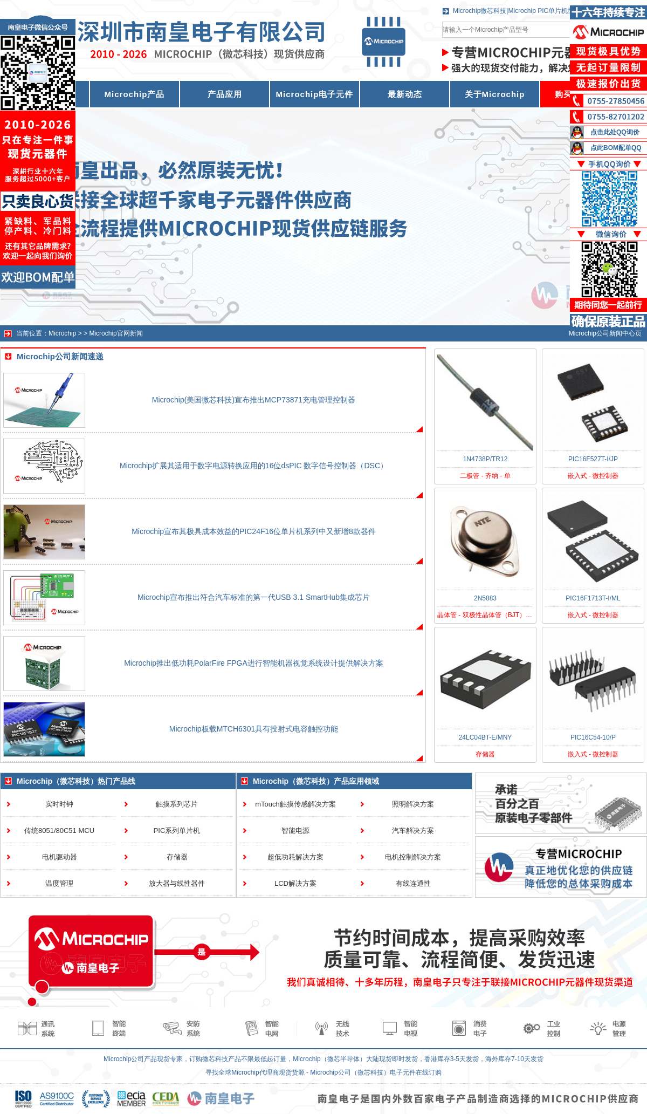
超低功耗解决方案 (295, 857)
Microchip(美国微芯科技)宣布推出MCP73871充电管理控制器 (253, 399)
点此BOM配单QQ (616, 148)
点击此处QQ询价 (614, 132)
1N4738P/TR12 (485, 459)
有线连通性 (413, 883)
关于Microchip (495, 94)
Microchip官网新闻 (115, 333)
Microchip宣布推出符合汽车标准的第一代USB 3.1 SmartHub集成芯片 (253, 597)
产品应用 (225, 94)
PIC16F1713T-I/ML (593, 598)
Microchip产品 (135, 94)
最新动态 (405, 94)
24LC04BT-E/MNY (485, 737)
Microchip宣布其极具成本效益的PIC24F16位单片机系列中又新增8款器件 (254, 531)
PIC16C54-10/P (593, 737)
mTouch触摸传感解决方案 (295, 804)
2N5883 (485, 598)
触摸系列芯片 (177, 804)
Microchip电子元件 (315, 94)
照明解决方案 (413, 804)
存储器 (177, 857)
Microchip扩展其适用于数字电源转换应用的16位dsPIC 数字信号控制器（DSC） (254, 465)
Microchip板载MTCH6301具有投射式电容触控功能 (253, 729)
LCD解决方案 (295, 883)
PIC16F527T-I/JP (593, 459)
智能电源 (295, 830)
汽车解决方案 (413, 830)
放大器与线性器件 (177, 883)
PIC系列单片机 (177, 830)
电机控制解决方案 (413, 857)
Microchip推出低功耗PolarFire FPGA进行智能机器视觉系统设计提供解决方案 (253, 663)
